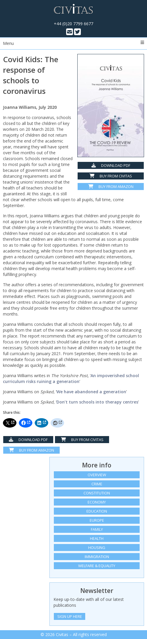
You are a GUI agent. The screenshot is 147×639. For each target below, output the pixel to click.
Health (96, 538)
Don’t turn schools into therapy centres (97, 402)
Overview (97, 474)
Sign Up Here (69, 616)
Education (96, 511)
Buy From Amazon (31, 450)
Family (97, 529)
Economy (97, 502)
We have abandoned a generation (91, 391)
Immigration (97, 556)
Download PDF (110, 165)
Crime (96, 484)
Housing (96, 547)
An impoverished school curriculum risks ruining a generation (71, 378)
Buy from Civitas (110, 176)
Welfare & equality (96, 565)
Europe (97, 520)
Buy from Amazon (110, 186)
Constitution (96, 493)
